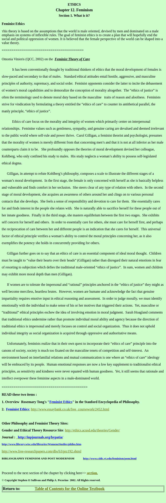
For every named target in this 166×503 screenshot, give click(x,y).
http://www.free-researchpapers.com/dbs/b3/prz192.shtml (41, 451)
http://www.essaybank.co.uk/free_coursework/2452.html (70, 409)
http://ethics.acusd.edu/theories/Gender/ (92, 430)
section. (92, 473)
